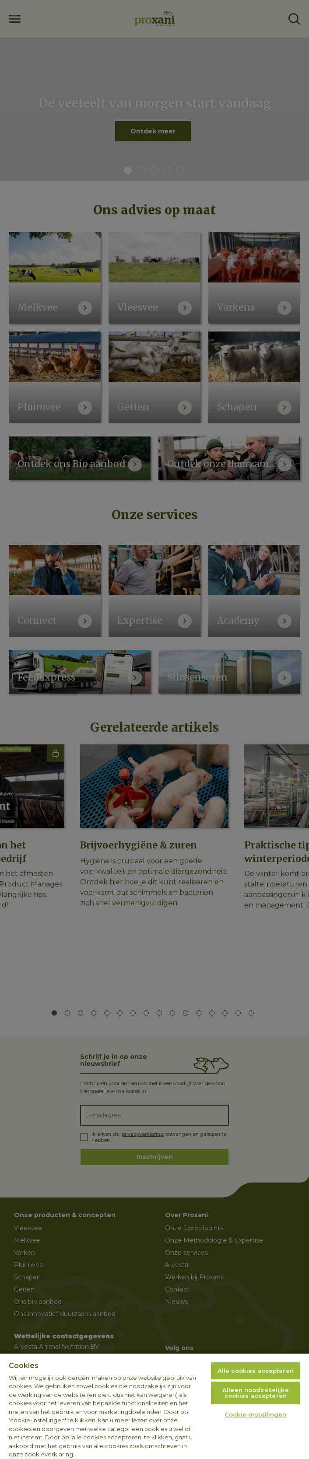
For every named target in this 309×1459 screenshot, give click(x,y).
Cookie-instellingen (255, 1414)
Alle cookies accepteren (256, 1370)
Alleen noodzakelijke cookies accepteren (255, 1392)
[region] (154, 1406)
